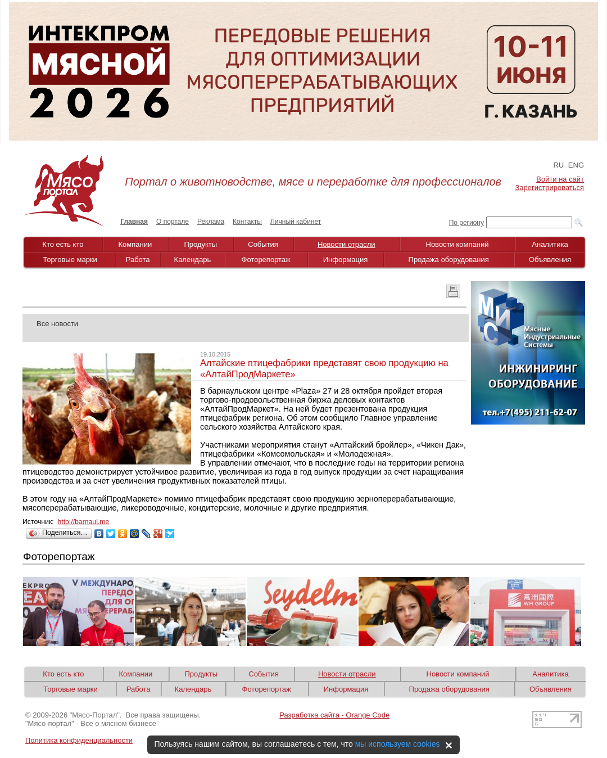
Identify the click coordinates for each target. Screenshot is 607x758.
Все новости (57, 323)
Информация (345, 259)
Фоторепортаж (266, 259)
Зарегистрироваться (549, 187)
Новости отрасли (346, 244)
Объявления (550, 259)
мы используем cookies (397, 743)
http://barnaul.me (83, 522)
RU (558, 165)
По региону (466, 223)
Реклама (210, 221)
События (263, 244)
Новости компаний (457, 244)
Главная (134, 221)
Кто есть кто (62, 244)
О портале (172, 221)
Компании (135, 244)
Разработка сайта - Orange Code (334, 715)
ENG (576, 165)
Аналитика (550, 244)
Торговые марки (70, 259)
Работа (138, 259)
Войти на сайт (560, 179)
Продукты (200, 244)
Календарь (192, 259)
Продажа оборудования (449, 259)
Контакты (247, 221)
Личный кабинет (295, 221)
